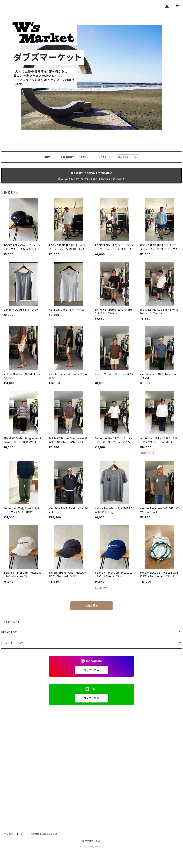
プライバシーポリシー (14, 834)
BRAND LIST (9, 632)
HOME (48, 156)
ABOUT (85, 156)
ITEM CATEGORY (12, 643)
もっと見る (91, 605)
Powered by (91, 846)
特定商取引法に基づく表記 (44, 834)
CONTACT (103, 156)
